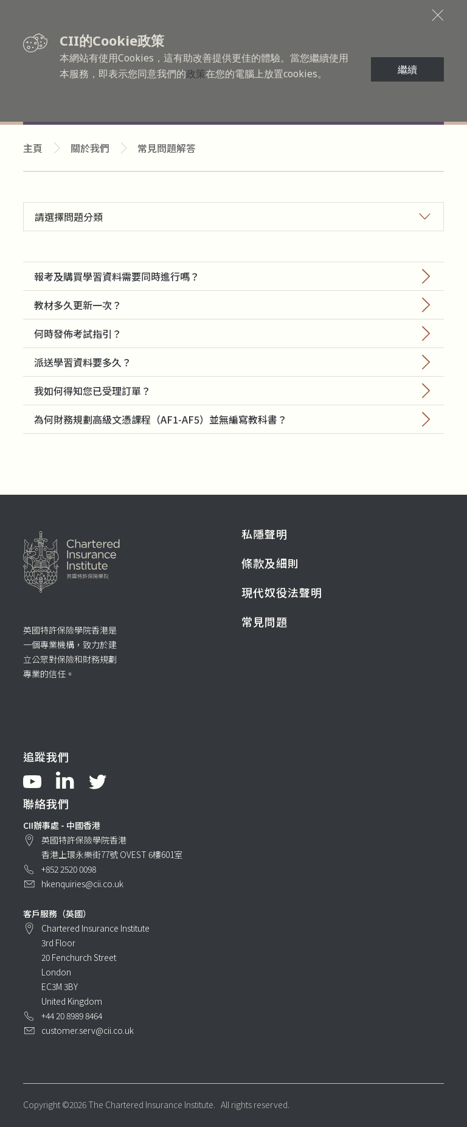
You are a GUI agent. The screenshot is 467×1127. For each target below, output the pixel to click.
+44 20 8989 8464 (71, 1016)
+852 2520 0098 (68, 869)
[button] (233, 216)
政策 (196, 73)
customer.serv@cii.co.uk (87, 1030)
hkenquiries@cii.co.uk (82, 884)
